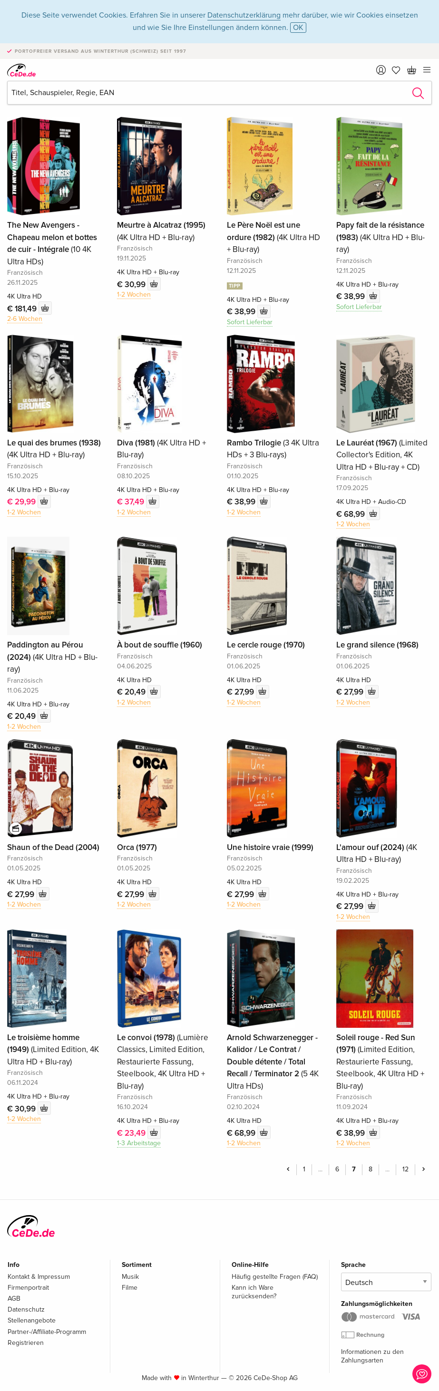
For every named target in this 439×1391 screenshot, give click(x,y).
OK (298, 27)
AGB (14, 1298)
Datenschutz (26, 1309)
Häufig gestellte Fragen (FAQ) (275, 1277)
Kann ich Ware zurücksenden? (254, 1292)
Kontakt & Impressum (39, 1277)
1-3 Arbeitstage (139, 1143)
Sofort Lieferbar (250, 322)
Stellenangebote (32, 1320)
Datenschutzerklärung (244, 15)
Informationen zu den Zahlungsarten (372, 1356)
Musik (130, 1277)
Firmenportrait (28, 1288)
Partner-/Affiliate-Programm (47, 1332)
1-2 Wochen (134, 294)
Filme (129, 1288)
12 (405, 1169)
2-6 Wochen (24, 319)
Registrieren (26, 1343)
